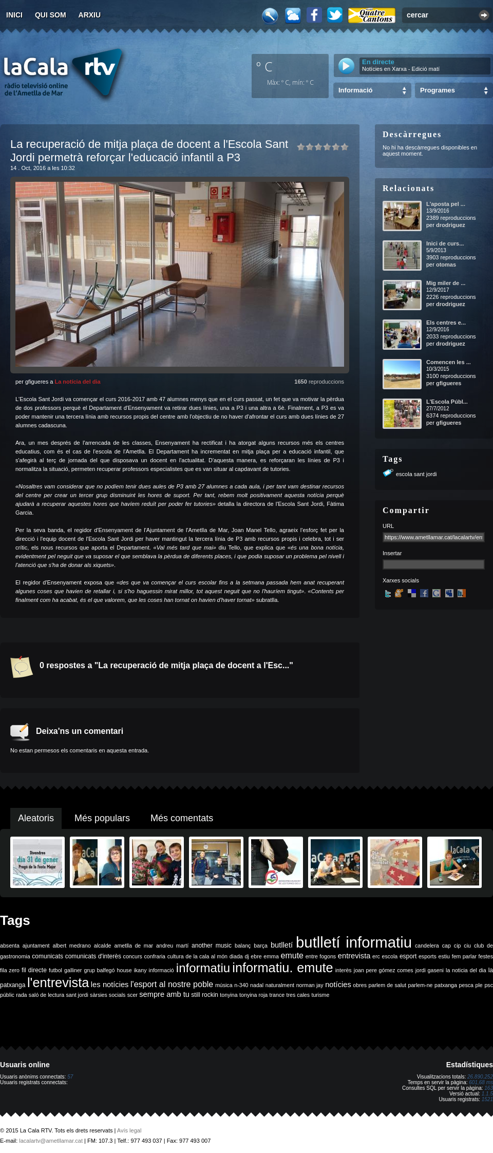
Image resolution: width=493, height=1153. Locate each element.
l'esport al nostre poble (171, 984)
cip (457, 945)
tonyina (228, 995)
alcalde (102, 945)
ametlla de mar (133, 945)
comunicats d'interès (93, 956)
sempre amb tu (164, 994)
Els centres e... (446, 322)
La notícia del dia (77, 382)
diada (236, 956)
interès (343, 970)
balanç (243, 945)
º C (264, 66)
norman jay (310, 985)
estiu (444, 956)
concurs (132, 956)
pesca (466, 985)
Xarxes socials (401, 580)
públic (7, 995)
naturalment (280, 985)
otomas (446, 264)
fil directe (34, 970)
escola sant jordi (416, 474)
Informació (355, 90)
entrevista (354, 956)
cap (446, 945)
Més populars (102, 818)
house (124, 970)
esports (428, 956)
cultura (175, 956)
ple (479, 985)
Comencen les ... (448, 362)
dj (246, 956)
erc (376, 956)
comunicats (47, 956)
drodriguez (450, 225)
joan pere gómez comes (383, 970)
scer (132, 995)
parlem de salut (387, 985)
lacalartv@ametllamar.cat (51, 1141)
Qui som (50, 15)
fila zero (10, 970)
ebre (256, 956)
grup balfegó (99, 970)
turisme (320, 995)
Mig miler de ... (445, 283)
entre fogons (321, 956)
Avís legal (129, 1130)
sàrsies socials (107, 995)
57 (70, 1077)
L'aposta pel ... (445, 204)
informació (161, 970)
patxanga (445, 985)
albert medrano (72, 945)
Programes (437, 90)
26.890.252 (480, 1077)
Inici (14, 15)
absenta (10, 945)
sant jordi (77, 995)
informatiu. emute (282, 967)
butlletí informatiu (354, 942)
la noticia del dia (466, 970)
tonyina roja (253, 995)
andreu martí (172, 945)
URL (388, 526)
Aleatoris (36, 818)
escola (389, 956)
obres (360, 985)
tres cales (298, 995)
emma (271, 956)
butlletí (282, 945)
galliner (73, 970)
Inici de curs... (445, 243)
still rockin (204, 994)
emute (292, 955)
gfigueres (449, 383)
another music (212, 945)
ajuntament (36, 945)
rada (21, 995)
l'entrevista (58, 982)
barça (261, 945)
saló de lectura (46, 995)
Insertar (392, 553)
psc (488, 985)
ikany (140, 970)
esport (408, 956)
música (224, 985)
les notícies (110, 984)
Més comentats (181, 818)
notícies (338, 984)
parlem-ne (420, 985)
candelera (427, 945)
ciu (467, 945)
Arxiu (90, 15)
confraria (154, 956)
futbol (55, 970)
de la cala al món (206, 956)
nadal (256, 985)
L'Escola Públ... (447, 402)
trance (277, 995)
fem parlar (464, 956)
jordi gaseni (429, 970)
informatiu (203, 968)
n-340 (241, 985)
